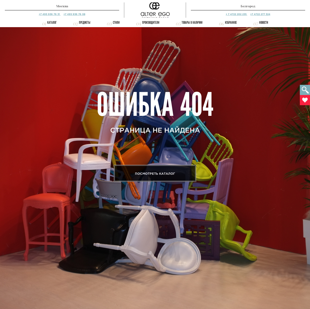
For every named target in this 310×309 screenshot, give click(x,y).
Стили (116, 22)
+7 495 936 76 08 (74, 14)
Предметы (84, 22)
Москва (62, 6)
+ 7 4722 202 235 (236, 14)
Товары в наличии (192, 22)
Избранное (231, 22)
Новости (263, 22)
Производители (150, 22)
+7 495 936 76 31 (50, 14)
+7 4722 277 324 (260, 14)
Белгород (248, 6)
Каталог (52, 22)
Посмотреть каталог (155, 173)
